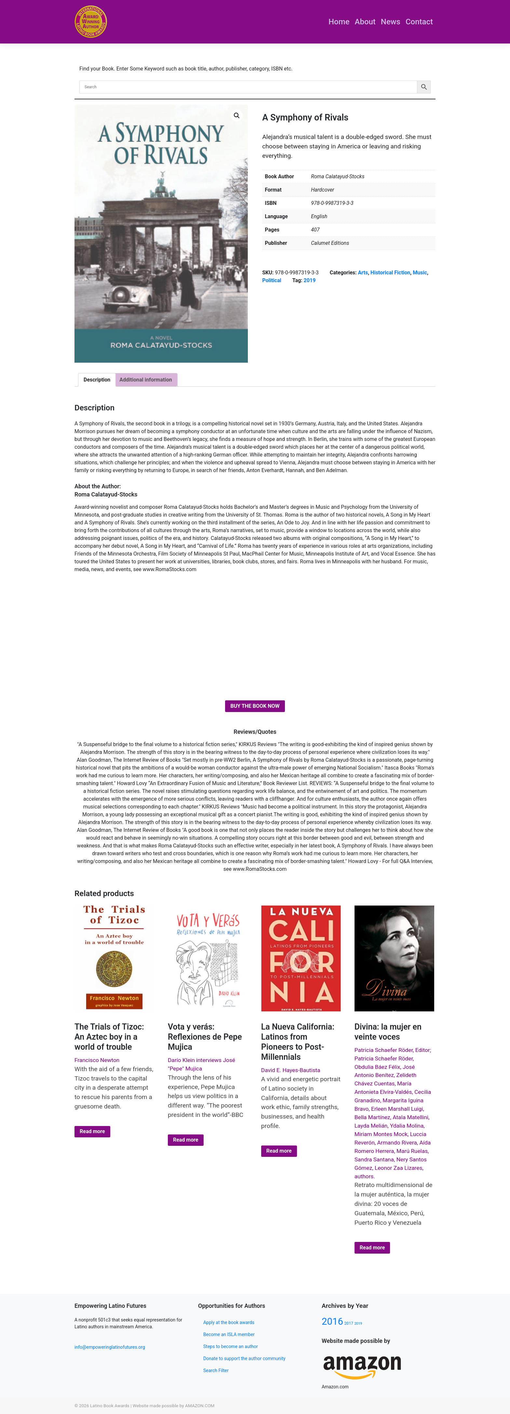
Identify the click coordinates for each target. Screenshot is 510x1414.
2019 (310, 280)
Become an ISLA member (229, 1334)
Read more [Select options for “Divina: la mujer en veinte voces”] (372, 1248)
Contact (419, 21)
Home (339, 21)
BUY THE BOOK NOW (254, 706)
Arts (363, 272)
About (365, 21)
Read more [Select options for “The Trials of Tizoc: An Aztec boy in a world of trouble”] (92, 1131)
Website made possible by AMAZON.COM (174, 1405)
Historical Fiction (390, 272)
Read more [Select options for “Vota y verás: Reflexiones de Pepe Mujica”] (185, 1140)
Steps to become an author (230, 1346)
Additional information (145, 380)
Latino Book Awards (109, 1405)
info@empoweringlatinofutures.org (109, 1347)
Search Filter (216, 1370)
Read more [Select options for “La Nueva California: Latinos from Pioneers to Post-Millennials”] (279, 1151)
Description (97, 380)
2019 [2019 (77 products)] (358, 1323)
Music (420, 272)
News (390, 21)
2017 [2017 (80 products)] (348, 1323)
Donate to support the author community (244, 1358)
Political (271, 280)
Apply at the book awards (228, 1322)
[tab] (97, 380)
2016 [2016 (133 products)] (332, 1321)
